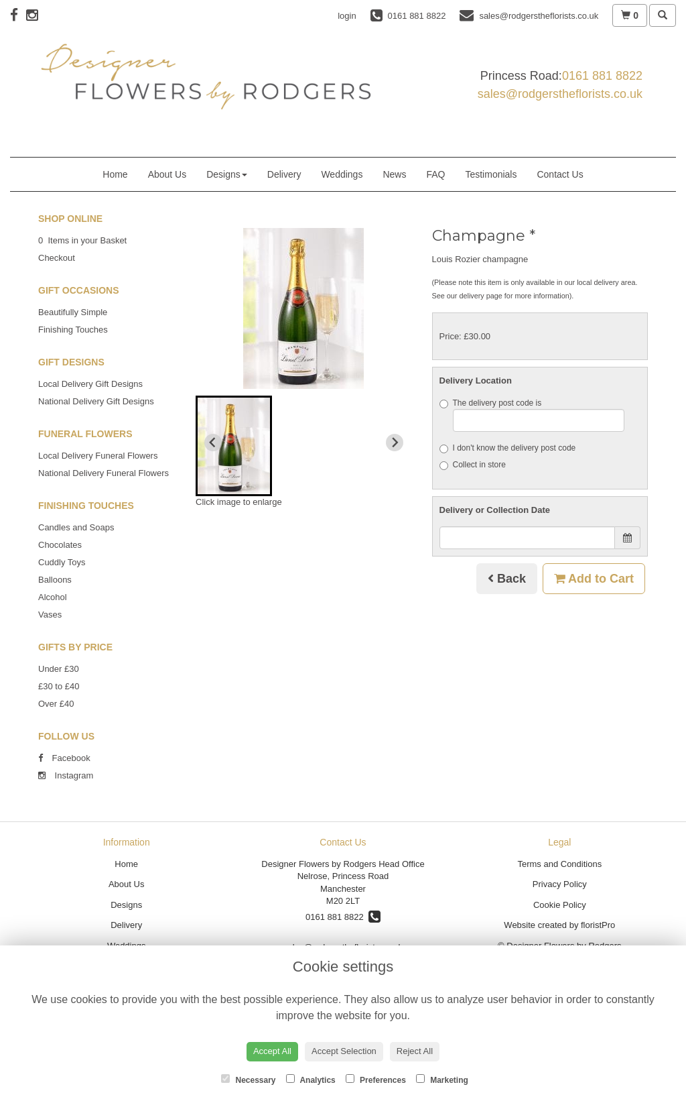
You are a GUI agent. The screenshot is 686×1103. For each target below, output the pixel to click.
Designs (226, 174)
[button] (234, 446)
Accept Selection (344, 1051)
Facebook (64, 758)
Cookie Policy (559, 905)
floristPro (598, 925)
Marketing (442, 1079)
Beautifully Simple (72, 312)
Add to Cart (594, 578)
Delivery (284, 174)
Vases (50, 614)
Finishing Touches (73, 330)
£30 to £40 (58, 686)
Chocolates (60, 545)
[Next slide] (394, 442)
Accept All (272, 1051)
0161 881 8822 (602, 75)
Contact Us (560, 174)
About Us (167, 174)
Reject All (415, 1051)
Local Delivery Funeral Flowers (97, 456)
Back (507, 578)
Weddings (341, 174)
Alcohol (52, 597)
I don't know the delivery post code (507, 448)
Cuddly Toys (62, 562)
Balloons (55, 580)
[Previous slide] (213, 442)
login (347, 16)
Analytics (311, 1079)
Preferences (376, 1079)
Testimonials (491, 174)
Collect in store (472, 465)
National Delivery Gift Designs (96, 401)
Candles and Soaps (76, 527)
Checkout (56, 258)
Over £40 (56, 704)
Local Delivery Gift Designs (90, 384)
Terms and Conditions (559, 864)
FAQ (435, 174)
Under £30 (58, 669)
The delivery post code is (532, 415)
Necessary (248, 1079)
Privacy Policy (560, 884)
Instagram (65, 775)
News (394, 174)
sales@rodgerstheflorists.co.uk (560, 94)
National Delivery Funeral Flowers (103, 473)
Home (114, 174)
